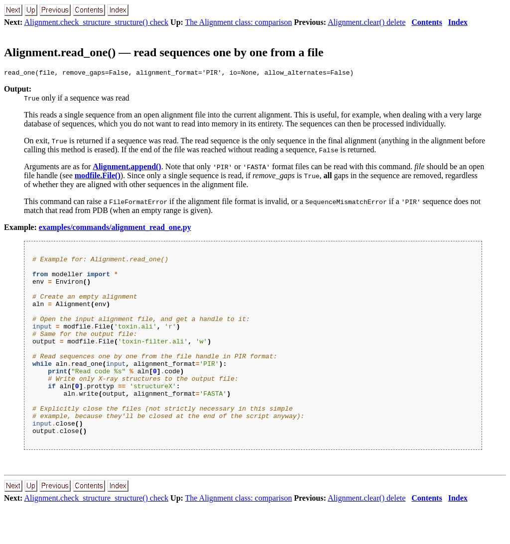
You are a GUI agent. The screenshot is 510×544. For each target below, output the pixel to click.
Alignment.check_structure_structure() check (96, 22)
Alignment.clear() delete (366, 22)
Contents (426, 22)
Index (458, 22)
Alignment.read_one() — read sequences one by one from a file (163, 52)
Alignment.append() (127, 168)
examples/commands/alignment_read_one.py (115, 228)
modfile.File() (98, 177)
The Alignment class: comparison (238, 22)
